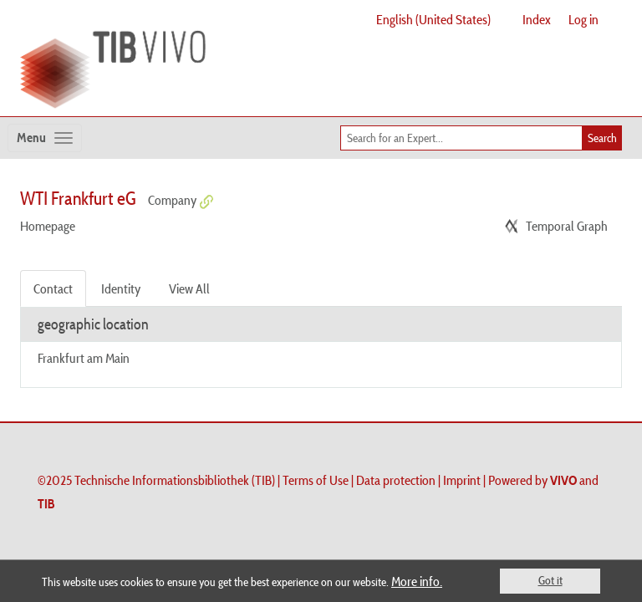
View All (189, 288)
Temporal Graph (567, 225)
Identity (120, 288)
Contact (53, 288)
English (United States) (433, 19)
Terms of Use (316, 480)
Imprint (462, 480)
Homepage (47, 225)
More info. (416, 581)
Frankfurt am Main (84, 357)
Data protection (396, 480)
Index (536, 19)
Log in (583, 19)
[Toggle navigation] (45, 138)
